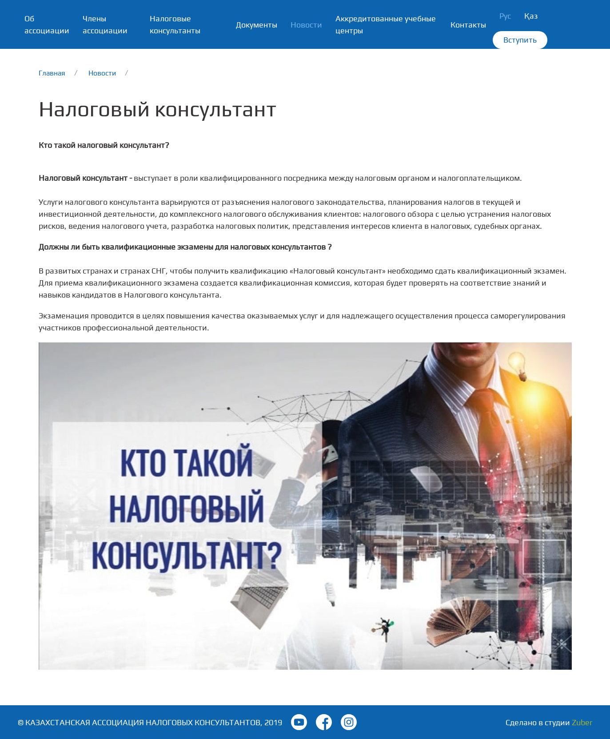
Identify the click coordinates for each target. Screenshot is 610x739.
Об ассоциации (46, 24)
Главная (52, 73)
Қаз (531, 15)
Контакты (468, 24)
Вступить (520, 39)
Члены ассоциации (105, 24)
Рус (505, 15)
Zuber (582, 722)
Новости (306, 24)
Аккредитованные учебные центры (385, 24)
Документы (256, 24)
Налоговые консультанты (175, 24)
